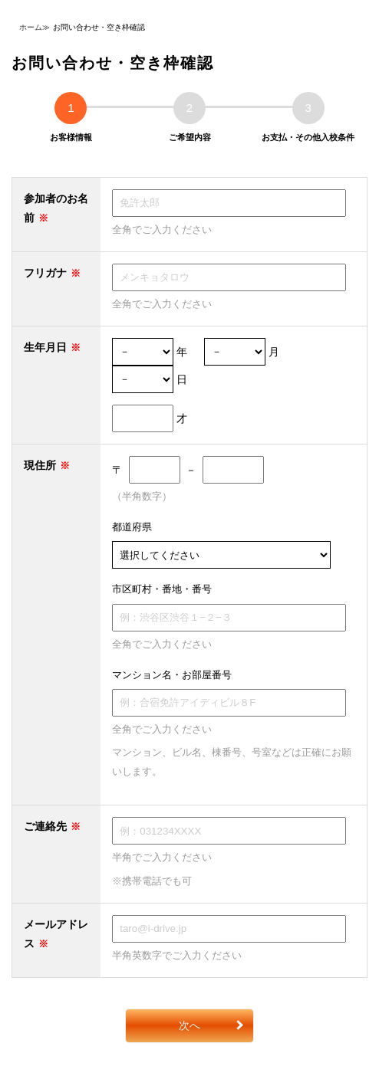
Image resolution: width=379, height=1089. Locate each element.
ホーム (30, 27)
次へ (189, 1025)
